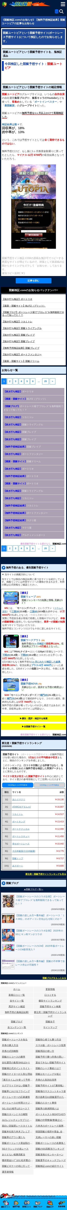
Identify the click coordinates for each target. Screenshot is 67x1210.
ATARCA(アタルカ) (21, 807)
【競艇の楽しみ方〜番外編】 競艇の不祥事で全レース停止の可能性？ (40, 963)
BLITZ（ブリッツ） (24, 305)
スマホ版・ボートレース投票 (51, 1045)
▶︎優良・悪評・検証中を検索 (34, 718)
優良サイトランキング (50, 1000)
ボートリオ (17, 299)
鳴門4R (44, 695)
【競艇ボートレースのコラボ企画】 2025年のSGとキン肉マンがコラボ (39, 932)
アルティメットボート (24, 535)
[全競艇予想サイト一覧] (56, 12)
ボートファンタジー (22, 354)
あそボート (17, 866)
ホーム (16, 989)
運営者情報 (8, 1171)
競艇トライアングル (22, 328)
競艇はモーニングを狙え (48, 1074)
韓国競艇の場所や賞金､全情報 (51, 1131)
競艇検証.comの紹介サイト (50, 1166)
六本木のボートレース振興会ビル (51, 1125)
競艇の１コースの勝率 (13, 1056)
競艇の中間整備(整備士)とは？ (51, 1120)
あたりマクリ (18, 799)
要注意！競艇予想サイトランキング (50, 1014)
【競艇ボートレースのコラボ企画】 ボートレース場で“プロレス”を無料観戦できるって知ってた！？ (40, 900)
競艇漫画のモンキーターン (49, 1154)
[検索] (61, 11)
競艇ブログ (17, 1021)
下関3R (24, 655)
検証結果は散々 (10, 124)
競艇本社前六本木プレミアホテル (18, 1131)
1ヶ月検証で (39, 643)
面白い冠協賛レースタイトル (17, 1125)
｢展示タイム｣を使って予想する (18, 1079)
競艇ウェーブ (28, 596)
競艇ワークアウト (31, 640)
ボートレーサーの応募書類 (16, 1097)
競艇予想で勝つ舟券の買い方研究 (51, 1056)
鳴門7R (10, 698)
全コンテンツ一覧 (17, 1027)
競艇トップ (17, 858)
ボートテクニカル (20, 829)
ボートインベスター (45, 101)
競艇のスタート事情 (46, 1102)
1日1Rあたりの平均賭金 (49, 785)
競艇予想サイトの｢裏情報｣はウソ (51, 1085)
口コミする (50, 995)
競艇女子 (50, 1021)
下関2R (6, 655)
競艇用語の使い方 (45, 1051)
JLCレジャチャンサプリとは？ (18, 1120)
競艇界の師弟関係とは (47, 1108)
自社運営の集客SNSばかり (16, 1062)
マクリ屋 (20, 520)
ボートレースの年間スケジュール (18, 1102)
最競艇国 (9, 105)
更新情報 (50, 989)
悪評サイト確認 (17, 1006)
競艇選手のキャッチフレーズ (51, 1160)
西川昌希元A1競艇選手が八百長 (51, 1097)
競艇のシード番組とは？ (48, 1068)
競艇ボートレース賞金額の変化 (18, 1143)
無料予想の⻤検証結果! (17, 1012)
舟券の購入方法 (10, 1045)
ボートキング (18, 821)
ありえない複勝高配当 (13, 1154)
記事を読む (33, 280)
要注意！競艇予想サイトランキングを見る (45, 874)
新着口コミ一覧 (17, 995)
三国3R (15, 611)
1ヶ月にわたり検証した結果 (45, 661)
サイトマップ (50, 1027)
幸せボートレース (20, 843)
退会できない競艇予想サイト (51, 1062)
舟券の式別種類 (10, 1051)
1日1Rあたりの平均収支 (17, 785)
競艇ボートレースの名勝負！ (51, 1143)
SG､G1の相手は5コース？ (15, 1108)
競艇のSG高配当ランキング (50, 1148)
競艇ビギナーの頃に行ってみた (18, 1166)
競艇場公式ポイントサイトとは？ (18, 1068)
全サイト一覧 (17, 1000)
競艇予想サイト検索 (50, 1006)
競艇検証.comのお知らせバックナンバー (33, 290)
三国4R (34, 611)
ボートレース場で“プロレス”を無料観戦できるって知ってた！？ (33, 408)
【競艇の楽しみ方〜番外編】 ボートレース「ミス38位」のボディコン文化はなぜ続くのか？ (40, 917)
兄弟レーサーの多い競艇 (48, 1137)
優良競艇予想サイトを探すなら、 (36, 544)
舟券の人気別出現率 (46, 1079)
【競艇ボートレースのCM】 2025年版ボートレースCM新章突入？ (39, 948)
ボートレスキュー (20, 836)
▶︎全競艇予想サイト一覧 (33, 726)
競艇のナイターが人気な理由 (17, 1074)
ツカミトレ (17, 321)
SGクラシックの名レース (15, 1148)
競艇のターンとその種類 (15, 1114)
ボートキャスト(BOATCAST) (51, 1114)
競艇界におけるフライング (16, 1091)
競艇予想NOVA (29, 683)
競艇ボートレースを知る (15, 1039)
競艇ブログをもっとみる (54, 978)
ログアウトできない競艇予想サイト (18, 1085)
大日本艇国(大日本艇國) (23, 851)
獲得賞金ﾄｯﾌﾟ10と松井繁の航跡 (18, 1160)
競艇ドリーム (20, 361)
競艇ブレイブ (18, 335)
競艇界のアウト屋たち (13, 1137)
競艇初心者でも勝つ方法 (48, 1039)
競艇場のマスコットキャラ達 (51, 1091)
